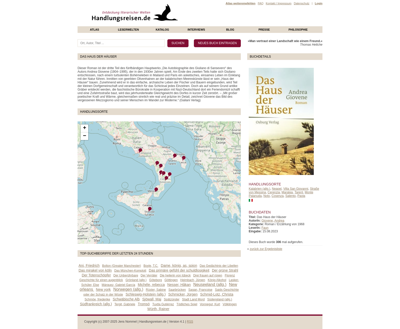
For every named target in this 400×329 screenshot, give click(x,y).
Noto (266, 196)
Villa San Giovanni (295, 189)
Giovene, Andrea (272, 220)
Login (318, 3)
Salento (290, 196)
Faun (264, 228)
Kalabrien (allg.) (259, 189)
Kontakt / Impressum (279, 3)
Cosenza (277, 196)
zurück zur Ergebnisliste (266, 249)
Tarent (298, 192)
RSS (190, 321)
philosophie (298, 29)
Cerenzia (274, 192)
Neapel (277, 189)
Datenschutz (301, 3)
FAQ (260, 3)
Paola (301, 196)
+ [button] (84, 128)
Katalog (162, 29)
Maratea (287, 192)
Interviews (196, 29)
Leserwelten (128, 29)
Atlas (94, 29)
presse (264, 29)
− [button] (84, 136)
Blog (230, 29)
